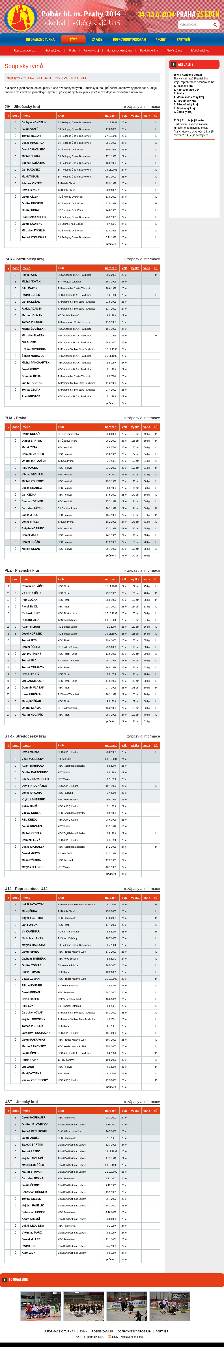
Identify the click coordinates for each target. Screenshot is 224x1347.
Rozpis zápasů (102, 1331)
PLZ (31, 77)
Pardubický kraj (149, 50)
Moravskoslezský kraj (119, 50)
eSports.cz (90, 1336)
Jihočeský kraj (52, 50)
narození (111, 115)
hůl (156, 115)
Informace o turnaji (59, 1331)
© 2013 (79, 1336)
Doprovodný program (134, 1331)
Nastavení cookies (132, 1336)
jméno (26, 115)
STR (48, 77)
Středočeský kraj (200, 50)
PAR (65, 77)
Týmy (83, 1331)
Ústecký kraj (91, 50)
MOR (74, 77)
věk (124, 115)
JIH (23, 77)
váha (146, 115)
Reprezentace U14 (25, 50)
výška (135, 115)
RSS (115, 1336)
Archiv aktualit (206, 144)
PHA (57, 77)
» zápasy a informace (142, 107)
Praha (72, 50)
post (15, 115)
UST (39, 77)
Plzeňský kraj (174, 50)
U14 (83, 77)
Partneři (162, 1331)
